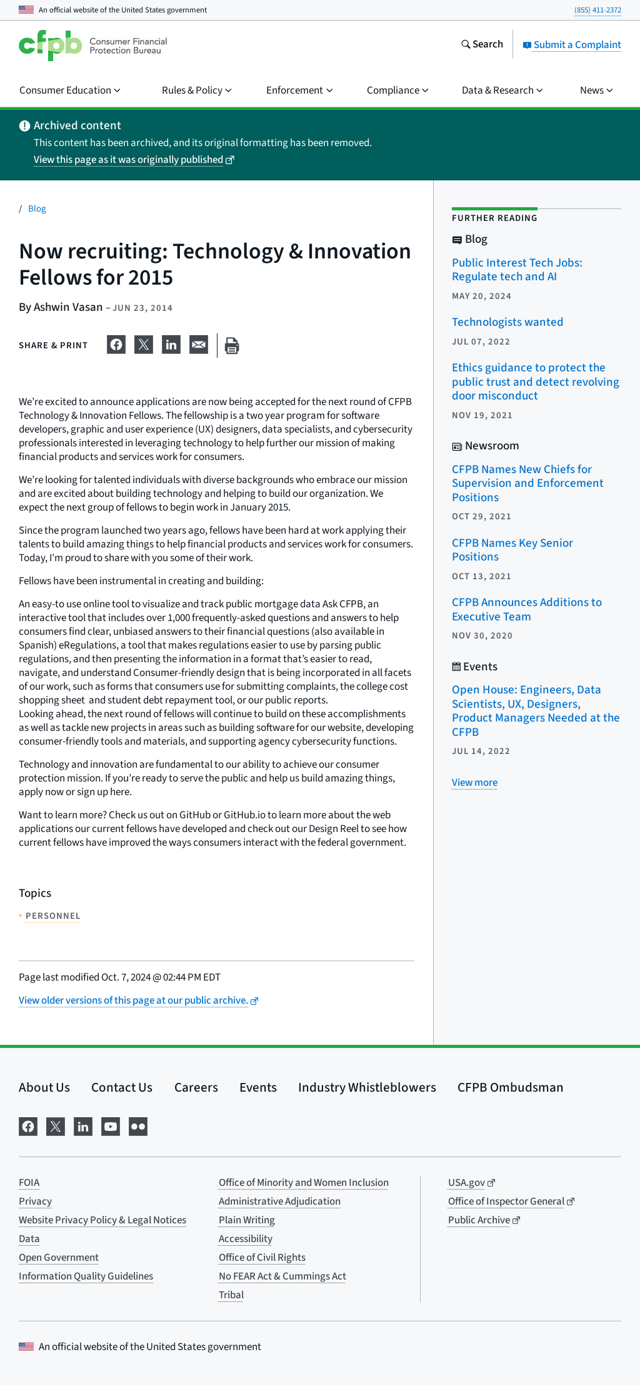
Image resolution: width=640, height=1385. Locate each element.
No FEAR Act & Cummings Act (282, 1276)
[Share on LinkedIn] (171, 343)
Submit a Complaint (571, 44)
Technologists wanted (508, 322)
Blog (37, 209)
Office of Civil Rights (262, 1257)
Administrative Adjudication (280, 1201)
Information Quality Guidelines (86, 1276)
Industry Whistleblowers (367, 1087)
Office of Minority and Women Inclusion (304, 1182)
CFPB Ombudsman (511, 1087)
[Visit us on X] (55, 1125)
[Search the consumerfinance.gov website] (482, 45)
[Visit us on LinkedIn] (83, 1125)
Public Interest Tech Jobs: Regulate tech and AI (517, 270)
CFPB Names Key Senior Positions (512, 550)
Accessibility (245, 1238)
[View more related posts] (475, 782)
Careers (196, 1087)
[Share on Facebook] (116, 343)
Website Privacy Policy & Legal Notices (102, 1220)
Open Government (59, 1257)
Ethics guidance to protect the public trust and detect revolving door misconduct (535, 382)
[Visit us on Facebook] (28, 1125)
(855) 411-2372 (597, 10)
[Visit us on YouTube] (110, 1125)
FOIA (29, 1182)
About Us (44, 1087)
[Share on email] (198, 343)
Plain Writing (247, 1220)
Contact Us (121, 1087)
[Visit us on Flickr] (138, 1125)
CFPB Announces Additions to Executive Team (527, 609)
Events (258, 1087)
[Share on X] (143, 343)
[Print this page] (232, 345)
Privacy (35, 1201)
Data (29, 1238)
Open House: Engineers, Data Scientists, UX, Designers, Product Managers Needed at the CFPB (536, 711)
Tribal (231, 1295)
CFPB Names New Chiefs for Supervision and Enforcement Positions (528, 483)
